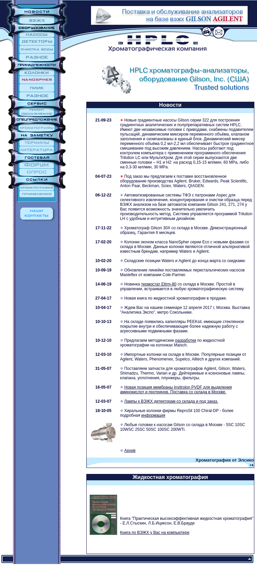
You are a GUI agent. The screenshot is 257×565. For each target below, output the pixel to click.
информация (153, 415)
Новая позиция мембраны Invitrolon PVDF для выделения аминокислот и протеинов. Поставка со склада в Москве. (176, 389)
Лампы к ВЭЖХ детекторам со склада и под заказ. (171, 401)
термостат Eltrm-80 (159, 284)
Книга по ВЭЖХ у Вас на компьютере (154, 532)
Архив (130, 450)
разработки (185, 340)
